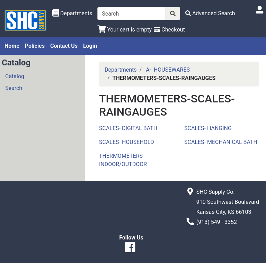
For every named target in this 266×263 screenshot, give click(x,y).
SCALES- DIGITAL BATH (128, 128)
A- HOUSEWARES (168, 69)
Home (12, 46)
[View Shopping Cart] (124, 29)
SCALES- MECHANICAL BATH (220, 142)
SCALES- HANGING (208, 128)
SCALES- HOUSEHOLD (126, 142)
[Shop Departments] (72, 13)
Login (90, 46)
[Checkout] (169, 29)
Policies (35, 46)
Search (13, 88)
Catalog (14, 76)
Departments (121, 69)
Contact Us (64, 46)
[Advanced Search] (210, 13)
